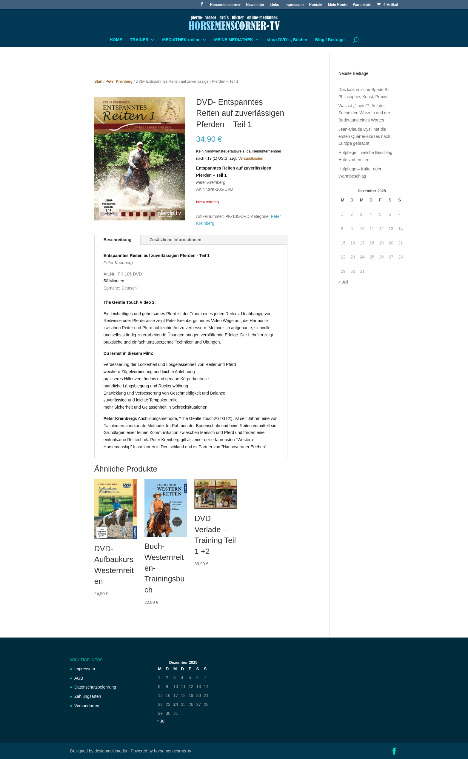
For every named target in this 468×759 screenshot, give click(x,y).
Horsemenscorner (225, 5)
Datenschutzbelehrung (95, 687)
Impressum (294, 5)
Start (98, 81)
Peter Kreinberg (119, 81)
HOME (116, 40)
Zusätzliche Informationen (175, 239)
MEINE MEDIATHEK (233, 40)
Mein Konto (337, 5)
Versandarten (86, 705)
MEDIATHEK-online (181, 40)
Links (274, 5)
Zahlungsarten (87, 696)
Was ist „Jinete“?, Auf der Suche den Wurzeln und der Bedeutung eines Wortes (364, 112)
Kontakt (316, 5)
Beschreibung (117, 239)
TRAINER (139, 40)
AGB (78, 678)
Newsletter (255, 5)
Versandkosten (250, 158)
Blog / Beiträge (330, 40)
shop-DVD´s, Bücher (287, 40)
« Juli (343, 282)
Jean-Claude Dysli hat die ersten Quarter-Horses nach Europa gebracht (364, 136)
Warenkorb (362, 5)
